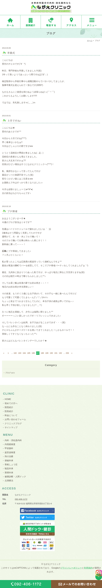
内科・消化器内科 (13, 440)
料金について (11, 415)
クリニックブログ (13, 423)
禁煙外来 (9, 472)
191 (55, 353)
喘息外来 (9, 468)
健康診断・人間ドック (15, 476)
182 (15, 353)
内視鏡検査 (10, 444)
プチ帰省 (12, 211)
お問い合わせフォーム (15, 419)
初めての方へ (11, 403)
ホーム (89, 41)
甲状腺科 (9, 448)
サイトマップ (11, 427)
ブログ (8, 373)
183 (19, 353)
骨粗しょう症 (11, 464)
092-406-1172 (21, 499)
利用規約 (88, 568)
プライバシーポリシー (71, 568)
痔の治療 (9, 456)
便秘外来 (9, 460)
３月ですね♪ (14, 120)
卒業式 (11, 53)
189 (46, 353)
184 (24, 353)
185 (28, 353)
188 (42, 353)
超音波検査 (10, 452)
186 (33, 353)
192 (60, 353)
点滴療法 (9, 480)
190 (51, 353)
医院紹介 (9, 407)
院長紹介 (9, 411)
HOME (8, 399)
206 (67, 353)
